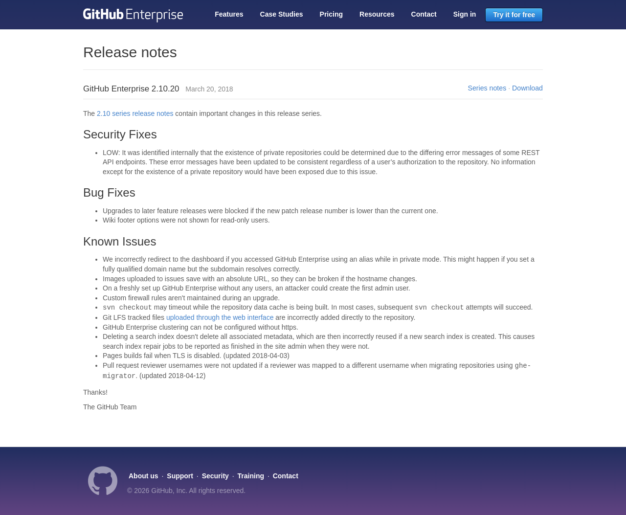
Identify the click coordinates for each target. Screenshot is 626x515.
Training (251, 476)
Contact (424, 14)
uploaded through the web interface (220, 317)
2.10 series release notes (135, 113)
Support (180, 476)
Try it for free (514, 15)
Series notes (487, 88)
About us (143, 476)
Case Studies (281, 14)
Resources (377, 14)
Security (215, 476)
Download (527, 88)
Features (229, 14)
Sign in (464, 14)
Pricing (331, 14)
